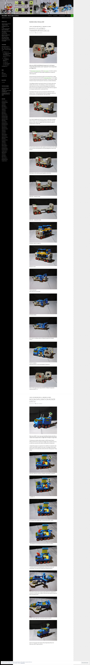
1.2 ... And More (44, 26)
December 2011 (4, 159)
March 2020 (4, 106)
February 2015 (4, 134)
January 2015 (4, 135)
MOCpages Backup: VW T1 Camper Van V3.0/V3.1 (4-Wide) (6, 94)
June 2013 (3, 142)
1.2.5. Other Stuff (5, 64)
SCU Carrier (46, 70)
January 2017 (4, 127)
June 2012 (3, 155)
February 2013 (4, 145)
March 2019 (4, 113)
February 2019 (4, 114)
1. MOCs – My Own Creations (6, 49)
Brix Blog (50, 15)
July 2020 (3, 103)
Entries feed (4, 73)
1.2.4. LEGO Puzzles (6, 63)
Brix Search (55, 15)
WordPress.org (4, 76)
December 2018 (4, 116)
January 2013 (4, 146)
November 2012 (4, 149)
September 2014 (4, 137)
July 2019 (3, 109)
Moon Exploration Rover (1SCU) (42, 400)
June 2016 (3, 131)
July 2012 (3, 153)
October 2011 (4, 160)
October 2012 (4, 151)
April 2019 (3, 112)
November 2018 (4, 117)
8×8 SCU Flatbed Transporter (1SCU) (39, 29)
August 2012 (4, 152)
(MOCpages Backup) (5, 46)
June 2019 (3, 110)
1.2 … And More (4, 58)
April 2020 (3, 105)
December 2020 (4, 102)
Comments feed (4, 74)
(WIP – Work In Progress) (6, 48)
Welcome (68, 15)
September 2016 (4, 128)
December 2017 (4, 123)
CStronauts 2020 (4, 33)
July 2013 (3, 141)
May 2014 (3, 138)
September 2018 (4, 119)
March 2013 (4, 144)
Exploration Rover (47, 77)
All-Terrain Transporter (36, 70)
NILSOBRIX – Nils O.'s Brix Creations (10, 15)
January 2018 (4, 121)
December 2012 (4, 148)
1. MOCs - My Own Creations (35, 26)
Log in (3, 72)
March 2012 (4, 156)
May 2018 (3, 120)
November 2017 (4, 124)
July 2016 (3, 130)
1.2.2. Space (49, 26)
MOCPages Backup (62, 15)
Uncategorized (4, 66)
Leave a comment (39, 32)
